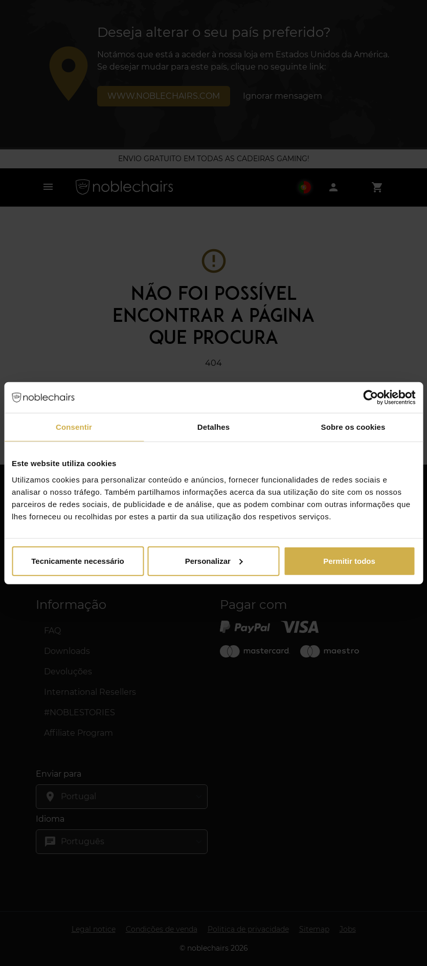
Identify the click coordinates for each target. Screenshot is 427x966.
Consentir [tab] (74, 427)
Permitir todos (349, 560)
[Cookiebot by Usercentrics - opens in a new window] (370, 397)
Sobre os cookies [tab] (353, 427)
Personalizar (214, 560)
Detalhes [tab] (213, 427)
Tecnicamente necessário (77, 560)
